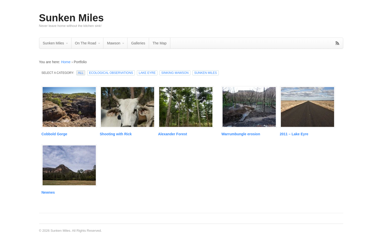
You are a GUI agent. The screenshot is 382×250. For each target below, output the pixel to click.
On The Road (85, 43)
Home (65, 62)
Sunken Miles (71, 17)
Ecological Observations (111, 73)
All (80, 73)
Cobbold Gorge (54, 134)
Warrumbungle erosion (241, 134)
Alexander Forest (172, 134)
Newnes (48, 192)
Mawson (113, 43)
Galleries (138, 43)
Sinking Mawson (175, 73)
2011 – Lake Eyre (294, 134)
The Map (160, 43)
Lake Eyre (147, 73)
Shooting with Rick (116, 134)
